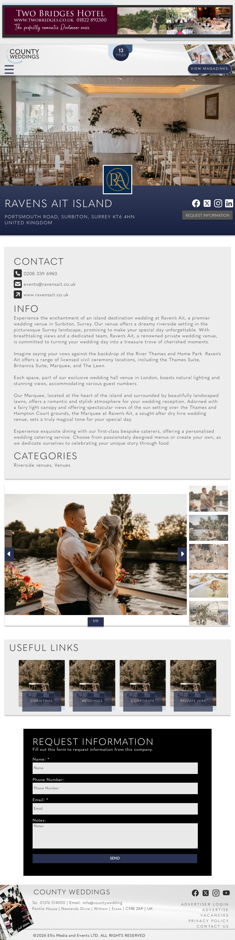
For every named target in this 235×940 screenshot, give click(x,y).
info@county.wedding (102, 903)
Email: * (40, 800)
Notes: (39, 820)
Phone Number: (49, 780)
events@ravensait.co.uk (50, 284)
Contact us (213, 927)
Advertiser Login (205, 905)
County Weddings (72, 892)
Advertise (215, 910)
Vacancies (215, 916)
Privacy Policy (209, 921)
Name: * (41, 759)
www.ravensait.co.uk (46, 295)
